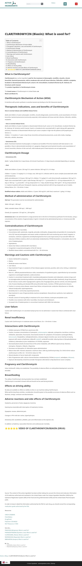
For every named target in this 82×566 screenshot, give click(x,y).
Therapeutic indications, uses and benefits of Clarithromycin (24, 46)
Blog (8, 543)
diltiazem (71, 357)
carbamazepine (42, 332)
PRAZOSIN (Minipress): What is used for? (17, 546)
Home (2, 556)
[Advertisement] (41, 18)
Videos (53, 3)
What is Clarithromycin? (14, 42)
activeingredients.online (44, 563)
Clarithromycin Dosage (13, 48)
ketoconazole (13, 337)
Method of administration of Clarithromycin (19, 50)
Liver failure (10, 56)
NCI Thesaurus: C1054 (11, 524)
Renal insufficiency (12, 58)
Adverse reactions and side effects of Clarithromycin (23, 67)
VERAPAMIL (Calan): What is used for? (16, 545)
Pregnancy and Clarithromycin (16, 62)
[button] (65, 3)
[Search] (42, 4)
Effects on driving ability (15, 65)
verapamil (57, 357)
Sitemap (53, 563)
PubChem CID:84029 (11, 521)
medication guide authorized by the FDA (17, 506)
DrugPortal (8, 519)
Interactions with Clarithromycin (17, 60)
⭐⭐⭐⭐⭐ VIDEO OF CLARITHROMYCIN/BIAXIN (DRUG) (24, 69)
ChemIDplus (8, 517)
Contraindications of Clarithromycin (17, 52)
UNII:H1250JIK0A (10, 514)
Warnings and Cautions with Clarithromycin (19, 54)
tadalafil (38, 339)
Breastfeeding (12, 64)
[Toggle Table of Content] (40, 40)
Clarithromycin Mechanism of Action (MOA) (19, 44)
